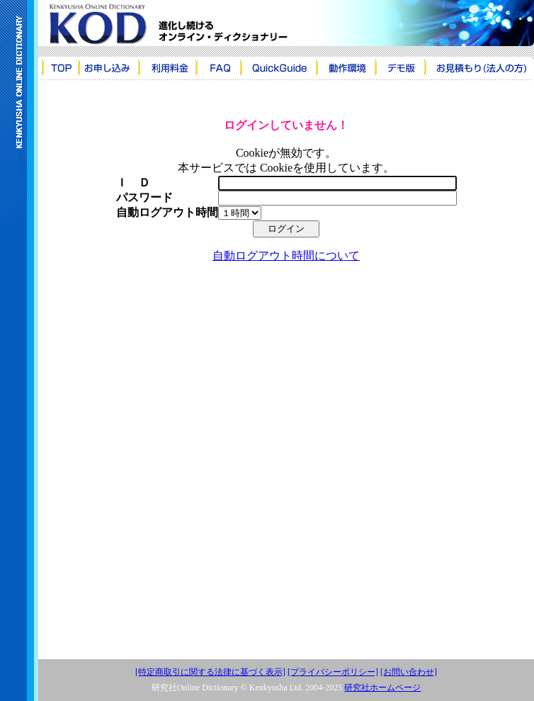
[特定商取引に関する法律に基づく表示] (210, 672)
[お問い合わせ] (408, 672)
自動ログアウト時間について (286, 255)
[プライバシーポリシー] (333, 672)
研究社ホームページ (382, 687)
